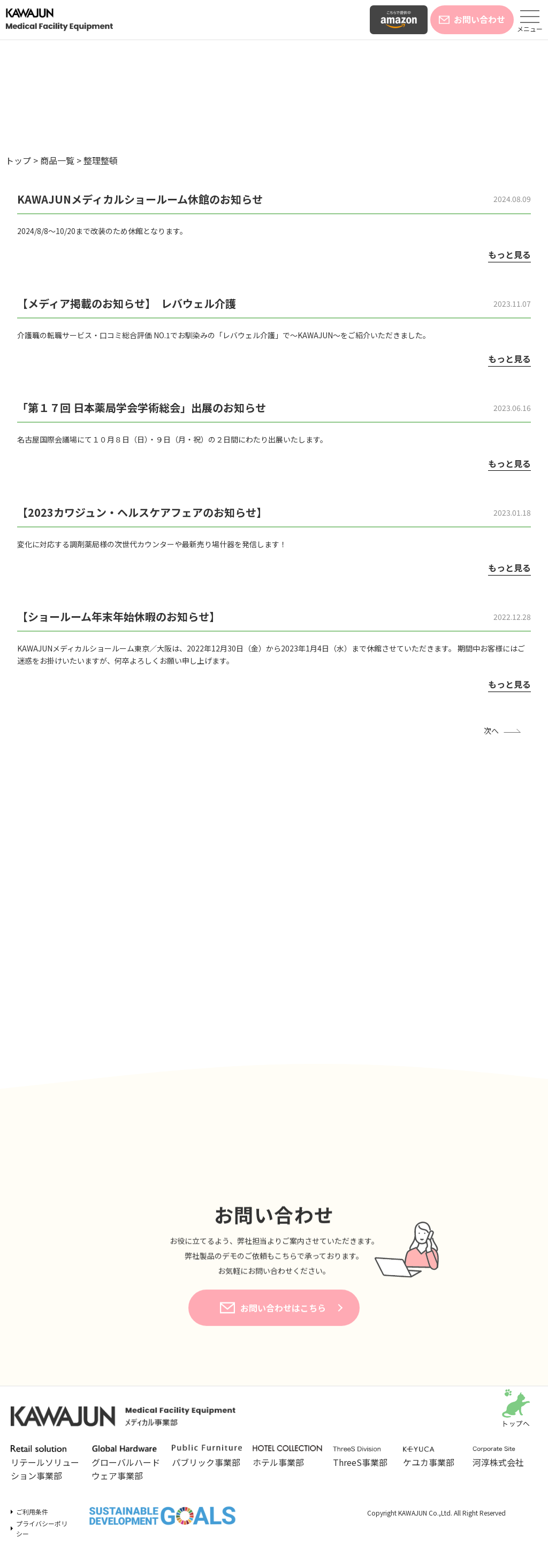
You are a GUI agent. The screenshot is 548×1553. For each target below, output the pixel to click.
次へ (491, 730)
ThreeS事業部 (362, 1457)
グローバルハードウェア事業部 (127, 1463)
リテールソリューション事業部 (46, 1463)
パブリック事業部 (207, 1456)
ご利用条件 (32, 1511)
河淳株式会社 (502, 1457)
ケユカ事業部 (432, 1457)
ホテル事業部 (288, 1456)
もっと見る (509, 254)
